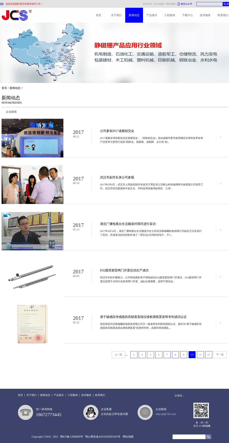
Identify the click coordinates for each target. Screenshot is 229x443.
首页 (98, 15)
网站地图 (127, 436)
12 (208, 354)
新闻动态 (15, 88)
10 (192, 354)
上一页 (118, 354)
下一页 (220, 354)
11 (200, 354)
